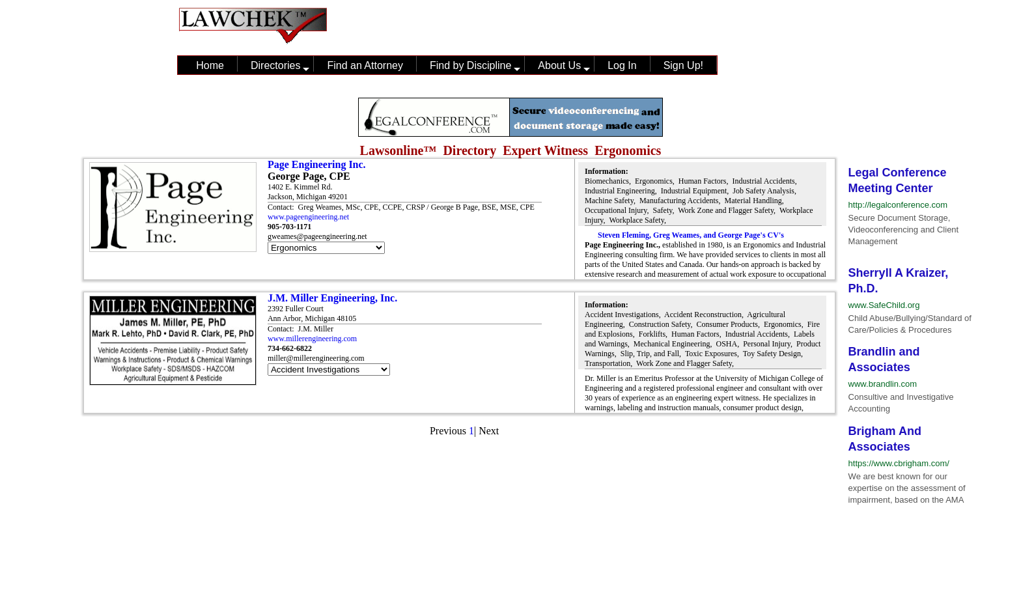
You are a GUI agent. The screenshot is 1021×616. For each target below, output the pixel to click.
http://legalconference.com (897, 205)
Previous (448, 430)
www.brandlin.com (882, 384)
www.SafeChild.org (884, 305)
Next (489, 430)
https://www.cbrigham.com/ (898, 463)
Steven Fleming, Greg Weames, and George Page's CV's (691, 235)
